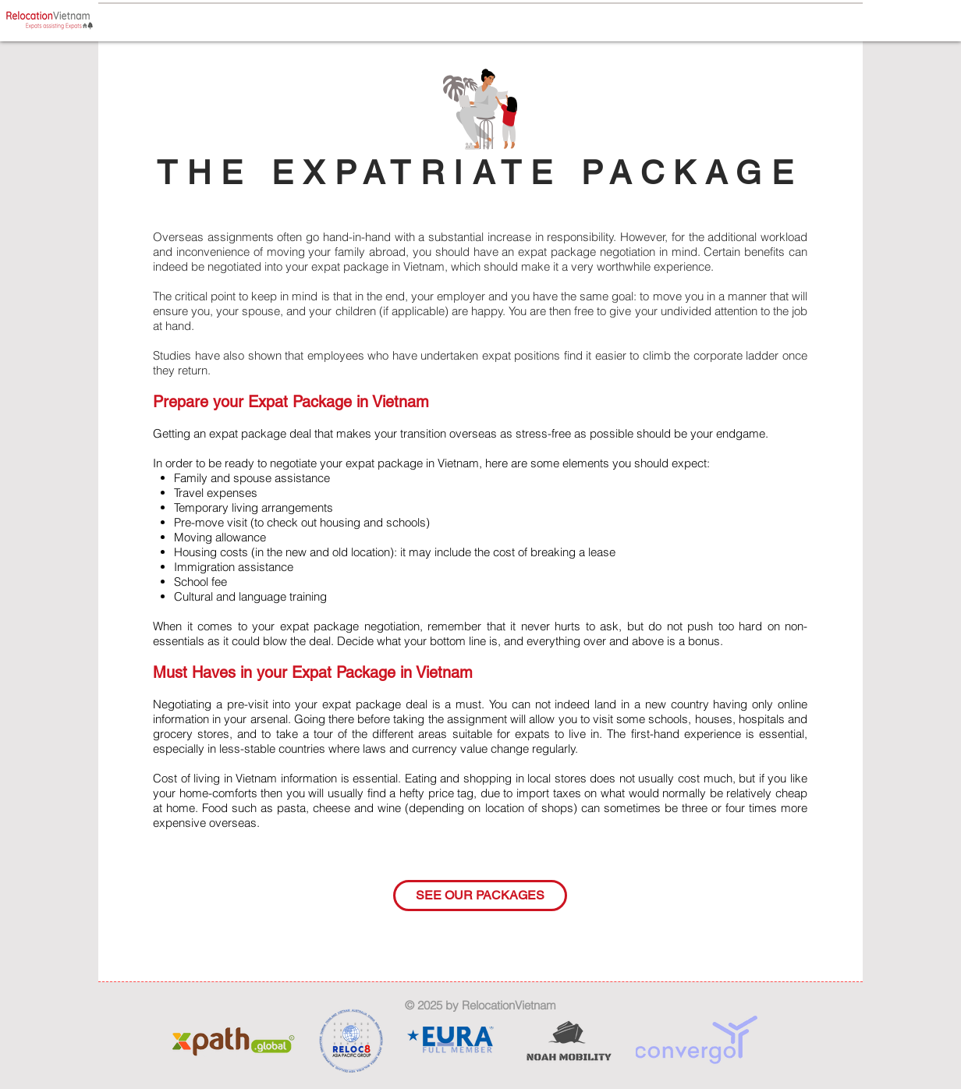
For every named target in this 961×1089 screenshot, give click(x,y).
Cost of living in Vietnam (215, 778)
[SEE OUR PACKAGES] (480, 895)
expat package (349, 266)
